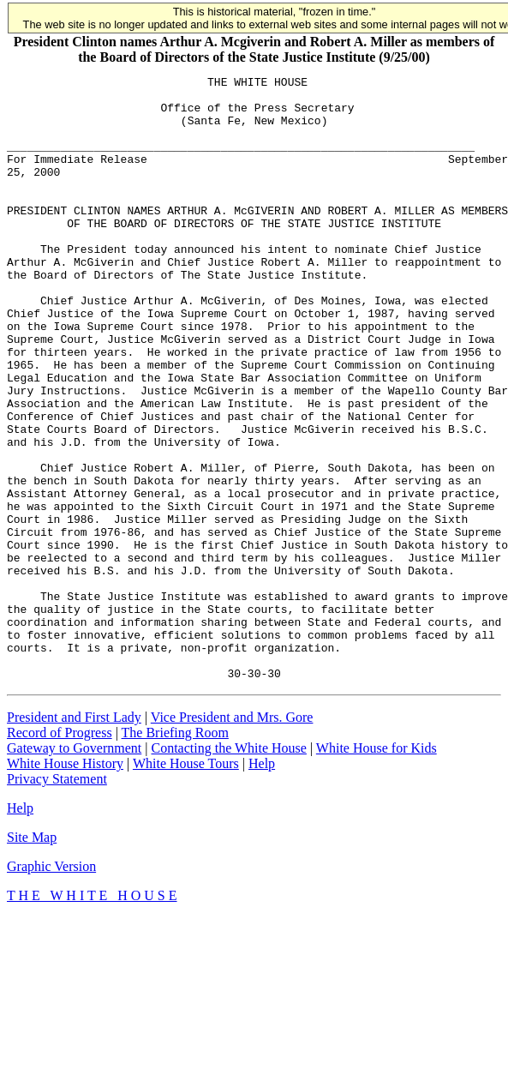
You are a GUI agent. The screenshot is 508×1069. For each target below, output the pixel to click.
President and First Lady (74, 838)
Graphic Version (51, 987)
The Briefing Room (175, 853)
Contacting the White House (228, 869)
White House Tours (186, 884)
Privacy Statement (57, 899)
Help (261, 884)
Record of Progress (59, 853)
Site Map (32, 958)
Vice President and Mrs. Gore (232, 838)
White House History (65, 884)
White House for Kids (376, 869)
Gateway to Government (74, 869)
